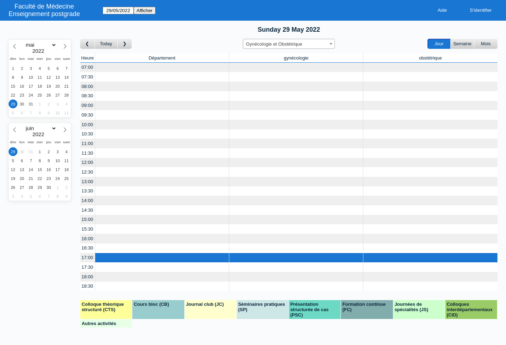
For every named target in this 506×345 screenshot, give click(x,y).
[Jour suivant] (125, 44)
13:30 (87, 191)
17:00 (87, 257)
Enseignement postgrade (44, 13)
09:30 (87, 115)
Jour (439, 43)
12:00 (87, 162)
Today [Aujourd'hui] (106, 43)
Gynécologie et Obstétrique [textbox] (274, 44)
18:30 (87, 286)
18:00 (87, 276)
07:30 (87, 76)
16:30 (87, 248)
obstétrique (430, 58)
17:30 (87, 267)
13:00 (87, 181)
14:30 (87, 210)
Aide (442, 10)
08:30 (87, 95)
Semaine (462, 43)
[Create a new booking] (162, 67)
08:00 (87, 86)
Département (162, 58)
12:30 (87, 172)
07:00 (87, 67)
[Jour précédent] (87, 44)
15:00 (87, 219)
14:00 (87, 200)
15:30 (87, 229)
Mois (486, 43)
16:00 (87, 238)
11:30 (87, 153)
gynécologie (296, 58)
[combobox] (289, 44)
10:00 (87, 124)
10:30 (87, 134)
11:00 (87, 143)
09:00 (87, 105)
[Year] (40, 51)
